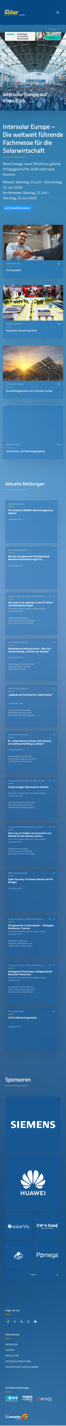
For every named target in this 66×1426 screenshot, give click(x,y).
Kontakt (10, 1350)
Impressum (11, 1344)
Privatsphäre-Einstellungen (21, 1367)
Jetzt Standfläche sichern (17, 208)
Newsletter (12, 1355)
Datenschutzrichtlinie (18, 1361)
